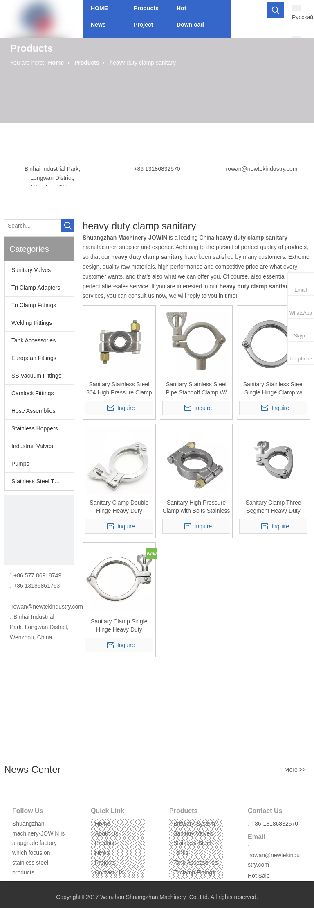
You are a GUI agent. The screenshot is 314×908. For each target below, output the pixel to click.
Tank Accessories (33, 340)
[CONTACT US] (39, 530)
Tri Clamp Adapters (35, 287)
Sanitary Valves (31, 270)
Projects (105, 862)
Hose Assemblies (33, 411)
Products (106, 843)
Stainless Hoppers (34, 428)
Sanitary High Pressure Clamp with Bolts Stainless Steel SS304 (196, 507)
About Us (107, 833)
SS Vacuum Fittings (36, 375)
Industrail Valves (32, 446)
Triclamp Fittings (194, 872)
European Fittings (33, 358)
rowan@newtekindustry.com (261, 168)
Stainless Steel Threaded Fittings (42, 481)
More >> (295, 769)
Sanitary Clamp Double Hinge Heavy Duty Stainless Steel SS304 (119, 507)
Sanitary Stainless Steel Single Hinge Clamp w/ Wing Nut (273, 388)
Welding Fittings (31, 322)
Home (102, 823)
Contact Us (109, 872)
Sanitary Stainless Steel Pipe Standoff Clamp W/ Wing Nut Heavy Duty (196, 388)
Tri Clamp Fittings (33, 305)
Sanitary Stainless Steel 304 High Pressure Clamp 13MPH (119, 388)
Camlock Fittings (32, 393)
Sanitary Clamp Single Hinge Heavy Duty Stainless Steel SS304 (119, 626)
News (102, 852)
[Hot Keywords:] (275, 10)
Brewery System (194, 823)
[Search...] (32, 225)
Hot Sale (259, 875)
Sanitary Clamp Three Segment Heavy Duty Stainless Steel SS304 (273, 507)
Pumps (20, 463)
